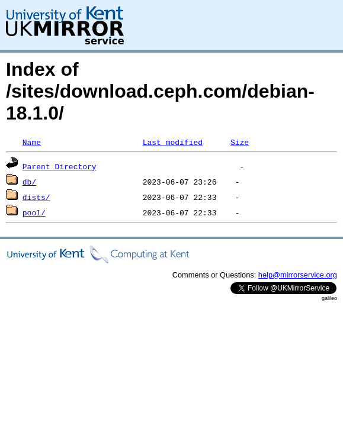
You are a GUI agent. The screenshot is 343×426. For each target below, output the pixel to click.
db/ (29, 181)
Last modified (173, 142)
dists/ (36, 197)
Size (239, 142)
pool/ (34, 212)
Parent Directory (60, 166)
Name (32, 142)
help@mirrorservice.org (297, 274)
